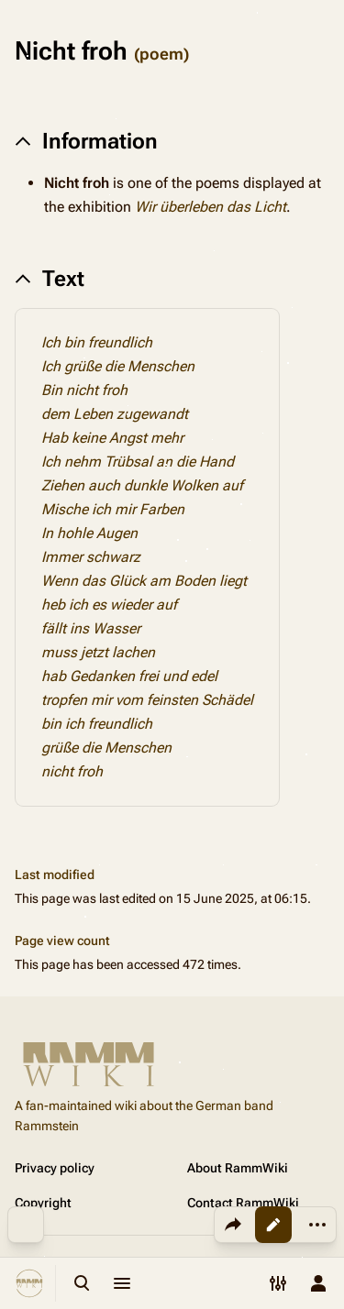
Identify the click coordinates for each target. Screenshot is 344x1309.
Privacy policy (54, 1167)
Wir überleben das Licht (210, 206)
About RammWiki (237, 1167)
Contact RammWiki (243, 1202)
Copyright (43, 1202)
